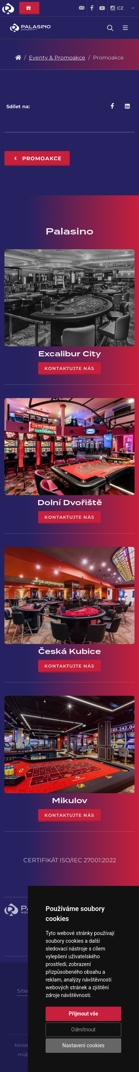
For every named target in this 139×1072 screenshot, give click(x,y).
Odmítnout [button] (83, 1029)
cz (126, 8)
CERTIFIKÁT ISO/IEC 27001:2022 (69, 860)
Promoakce (37, 158)
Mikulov (69, 800)
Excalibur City (69, 353)
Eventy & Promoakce (57, 57)
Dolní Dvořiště (69, 502)
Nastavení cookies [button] (83, 1045)
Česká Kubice (69, 651)
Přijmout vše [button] (83, 1014)
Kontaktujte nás (69, 368)
